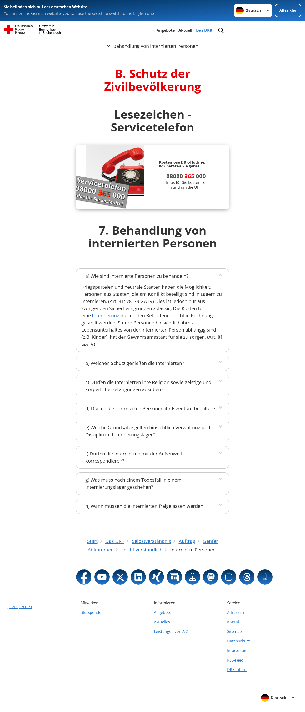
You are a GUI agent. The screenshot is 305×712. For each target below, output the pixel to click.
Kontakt (234, 622)
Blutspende (91, 612)
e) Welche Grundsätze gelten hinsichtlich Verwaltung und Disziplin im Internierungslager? (147, 431)
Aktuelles (162, 622)
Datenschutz (238, 641)
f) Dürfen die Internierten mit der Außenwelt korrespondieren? (133, 457)
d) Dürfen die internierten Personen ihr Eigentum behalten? (150, 408)
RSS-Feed (235, 660)
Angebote (166, 30)
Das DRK (204, 30)
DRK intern (237, 669)
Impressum (237, 650)
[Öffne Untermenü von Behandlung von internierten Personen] (152, 46)
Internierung (105, 315)
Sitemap (234, 631)
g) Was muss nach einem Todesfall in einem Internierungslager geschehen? (133, 483)
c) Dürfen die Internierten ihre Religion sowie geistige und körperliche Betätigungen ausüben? (148, 386)
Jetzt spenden (20, 606)
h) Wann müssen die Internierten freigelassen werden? (145, 506)
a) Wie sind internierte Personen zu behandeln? (136, 276)
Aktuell (185, 30)
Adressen (235, 612)
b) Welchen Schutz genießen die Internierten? (134, 363)
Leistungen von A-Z (171, 631)
